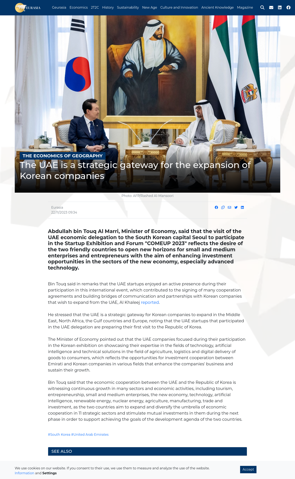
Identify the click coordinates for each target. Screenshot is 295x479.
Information (24, 473)
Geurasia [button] (59, 7)
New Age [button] (149, 7)
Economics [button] (79, 7)
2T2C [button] (95, 7)
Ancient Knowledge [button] (217, 7)
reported (150, 302)
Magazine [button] (245, 7)
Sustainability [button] (128, 7)
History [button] (108, 7)
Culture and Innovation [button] (179, 7)
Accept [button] (248, 469)
